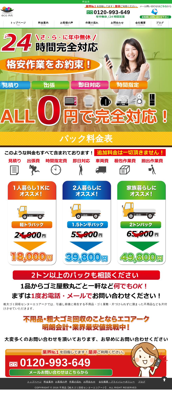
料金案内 (43, 23)
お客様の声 (67, 23)
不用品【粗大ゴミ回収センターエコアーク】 (83, 387)
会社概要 (140, 23)
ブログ (160, 23)
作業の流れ (92, 23)
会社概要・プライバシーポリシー (117, 381)
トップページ (18, 23)
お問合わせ (117, 23)
